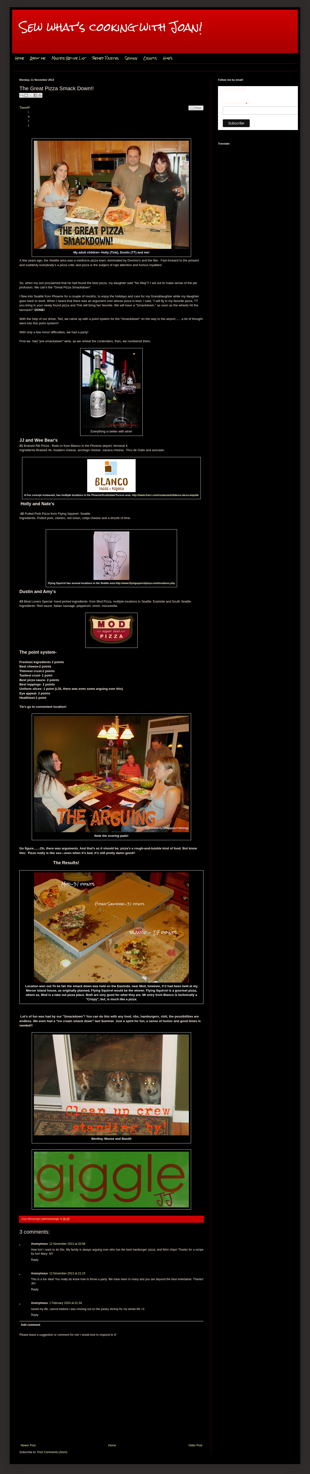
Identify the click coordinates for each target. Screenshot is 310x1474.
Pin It (29, 116)
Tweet (23, 107)
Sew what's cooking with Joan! (110, 27)
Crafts (150, 58)
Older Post (195, 1445)
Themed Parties (105, 58)
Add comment (30, 1325)
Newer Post (28, 1445)
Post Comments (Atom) (52, 1452)
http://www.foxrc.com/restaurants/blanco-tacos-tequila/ (165, 495)
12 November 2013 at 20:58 (67, 1244)
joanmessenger (50, 1218)
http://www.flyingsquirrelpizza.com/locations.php (145, 583)
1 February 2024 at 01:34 (65, 1303)
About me (38, 58)
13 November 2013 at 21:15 (67, 1273)
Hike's (168, 58)
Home (19, 58)
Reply (35, 1260)
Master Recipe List (69, 58)
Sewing (131, 58)
